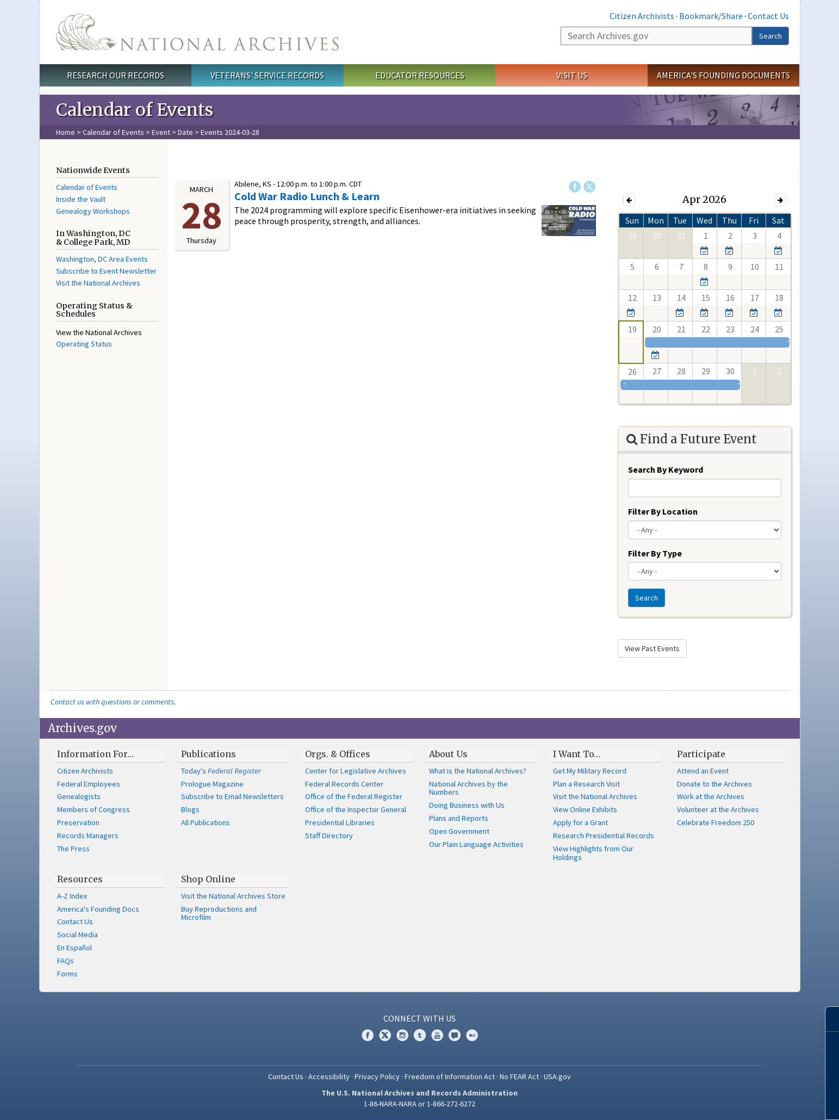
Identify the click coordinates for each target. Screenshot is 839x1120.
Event (161, 132)
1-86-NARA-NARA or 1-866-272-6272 (419, 1104)
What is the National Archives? (477, 771)
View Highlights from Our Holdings (593, 853)
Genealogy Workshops (93, 211)
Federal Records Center (344, 784)
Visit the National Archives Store (233, 896)
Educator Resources (419, 75)
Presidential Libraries (340, 822)
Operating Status (84, 344)
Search (770, 36)
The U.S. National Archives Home (197, 32)
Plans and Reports (458, 818)
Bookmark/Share (711, 15)
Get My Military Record (589, 771)
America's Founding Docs (98, 909)
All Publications (205, 822)
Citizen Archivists (642, 15)
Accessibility (329, 1076)
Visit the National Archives (98, 283)
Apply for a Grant (580, 822)
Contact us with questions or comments (112, 702)
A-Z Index (72, 896)
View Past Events (652, 648)
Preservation (78, 822)
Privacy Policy (377, 1076)
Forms (67, 974)
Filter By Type (655, 553)
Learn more (742, 1100)
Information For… (95, 753)
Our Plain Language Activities (476, 844)
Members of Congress (93, 809)
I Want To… (576, 753)
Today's (221, 771)
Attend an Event (703, 771)
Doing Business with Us (467, 805)
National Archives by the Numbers (468, 788)
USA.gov (557, 1076)
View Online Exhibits (585, 809)
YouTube (437, 1035)
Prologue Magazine (212, 784)
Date (185, 132)
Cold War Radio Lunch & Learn (307, 196)
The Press (73, 848)
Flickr (471, 1035)
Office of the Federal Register (353, 796)
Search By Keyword (665, 469)
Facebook (574, 186)
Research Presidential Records (603, 835)
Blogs (190, 809)
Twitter (589, 186)
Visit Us (571, 75)
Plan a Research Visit (586, 784)
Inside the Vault (80, 199)
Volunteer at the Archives (718, 809)
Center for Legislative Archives (355, 771)
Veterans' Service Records (267, 75)
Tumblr (419, 1035)
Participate (701, 753)
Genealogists (79, 796)
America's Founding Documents (723, 75)
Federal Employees (88, 784)
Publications (208, 753)
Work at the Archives (710, 796)
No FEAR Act (519, 1076)
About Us (448, 753)
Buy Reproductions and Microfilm (219, 913)
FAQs (65, 961)
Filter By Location (663, 511)
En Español (74, 947)
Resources (80, 879)
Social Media (77, 934)
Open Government (459, 831)
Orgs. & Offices (337, 753)
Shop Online (208, 879)
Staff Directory (329, 835)
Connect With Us (419, 1018)
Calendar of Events (113, 132)
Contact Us (768, 15)
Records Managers (88, 835)
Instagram (402, 1035)
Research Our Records (115, 75)
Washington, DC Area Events (102, 259)
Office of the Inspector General (355, 809)
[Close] (826, 1019)
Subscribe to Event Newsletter (106, 271)
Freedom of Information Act (450, 1076)
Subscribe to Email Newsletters (232, 796)
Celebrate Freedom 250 (715, 822)
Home (65, 132)
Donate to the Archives (714, 784)
